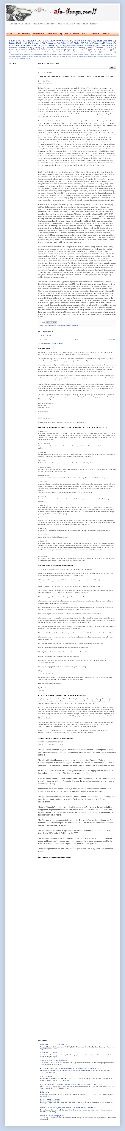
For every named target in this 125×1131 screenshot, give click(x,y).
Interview (90, 45)
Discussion (60, 48)
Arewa (36, 48)
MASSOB (99, 45)
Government (36, 43)
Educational (49, 45)
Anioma (13, 52)
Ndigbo (32, 40)
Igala (53, 54)
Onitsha (11, 50)
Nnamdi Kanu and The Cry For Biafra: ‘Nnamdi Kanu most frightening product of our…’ (69, 1108)
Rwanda (23, 58)
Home (9, 34)
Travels (11, 54)
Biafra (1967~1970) (54, 34)
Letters (12, 43)
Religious (68, 50)
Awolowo (21, 52)
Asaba (25, 54)
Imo (59, 54)
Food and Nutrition (38, 52)
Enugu (47, 54)
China (30, 56)
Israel (74, 54)
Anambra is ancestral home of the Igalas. (53, 1060)
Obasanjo (11, 58)
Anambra (71, 48)
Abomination (100, 48)
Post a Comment (46, 335)
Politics (88, 43)
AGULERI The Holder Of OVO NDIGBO (53, 1045)
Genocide (42, 50)
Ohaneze (109, 45)
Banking (108, 54)
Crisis (51, 48)
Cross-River (46, 56)
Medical (81, 56)
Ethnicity (77, 43)
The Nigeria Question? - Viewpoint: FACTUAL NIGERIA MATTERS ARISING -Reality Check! (71, 1084)
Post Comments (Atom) (55, 343)
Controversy (13, 48)
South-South (95, 52)
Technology (79, 52)
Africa (114, 50)
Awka (31, 54)
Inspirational (66, 54)
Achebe (18, 54)
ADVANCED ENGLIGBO (48, 1053)
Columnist (65, 43)
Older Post (111, 340)
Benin (28, 52)
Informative (15, 40)
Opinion (98, 43)
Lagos (108, 50)
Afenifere (81, 48)
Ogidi (91, 54)
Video (87, 52)
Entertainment (22, 50)
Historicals (95, 34)
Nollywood (111, 56)
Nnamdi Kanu (82, 54)
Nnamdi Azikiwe (51, 52)
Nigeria (109, 41)
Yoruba (109, 43)
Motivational (88, 56)
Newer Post (43, 340)
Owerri (61, 52)
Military (90, 48)
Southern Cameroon (107, 52)
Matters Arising (82, 40)
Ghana (63, 56)
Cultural (61, 45)
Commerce (77, 50)
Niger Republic (102, 56)
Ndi (95, 56)
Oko (18, 58)
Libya (74, 56)
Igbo (43, 48)
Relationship (69, 52)
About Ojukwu (26, 48)
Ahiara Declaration (22, 34)
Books (18, 56)
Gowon (85, 50)
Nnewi (101, 50)
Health (69, 56)
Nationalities (14, 45)
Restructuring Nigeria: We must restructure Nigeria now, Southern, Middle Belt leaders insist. (71, 1068)
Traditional (36, 45)
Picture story (58, 50)
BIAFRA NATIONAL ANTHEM (76, 34)
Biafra (46, 40)
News (33, 50)
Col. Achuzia (37, 56)
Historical (23, 43)
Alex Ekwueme (99, 54)
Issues (99, 41)
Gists (49, 50)
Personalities (51, 43)
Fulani (57, 56)
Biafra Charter (38, 34)
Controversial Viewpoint (75, 45)
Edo (53, 56)
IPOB (25, 45)
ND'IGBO (106, 34)
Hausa (110, 48)
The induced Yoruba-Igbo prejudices (52, 1116)
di (27, 58)
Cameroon (39, 54)
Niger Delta (93, 50)
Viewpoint (61, 40)
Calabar (24, 56)
